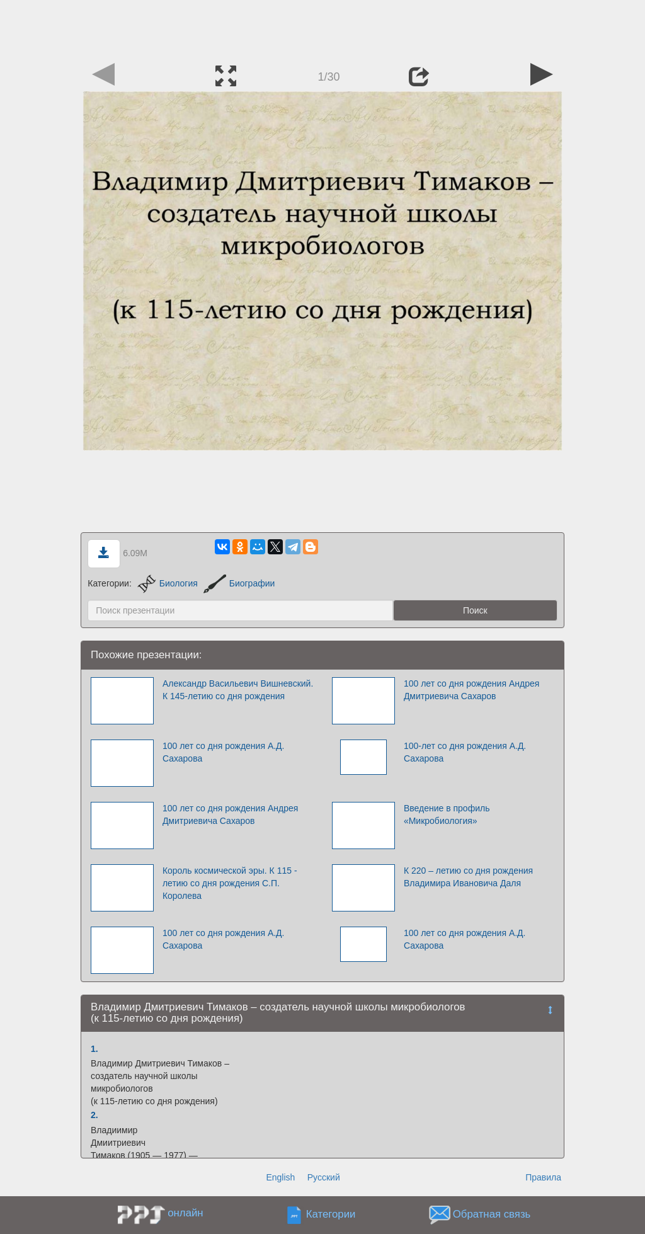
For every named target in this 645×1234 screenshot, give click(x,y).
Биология (167, 583)
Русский (323, 1177)
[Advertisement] (322, 28)
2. (94, 1115)
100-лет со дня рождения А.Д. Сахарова (465, 752)
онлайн (185, 1213)
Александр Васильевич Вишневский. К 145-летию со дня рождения (238, 689)
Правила (543, 1177)
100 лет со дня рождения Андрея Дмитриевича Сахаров (471, 689)
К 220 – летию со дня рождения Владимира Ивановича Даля (468, 877)
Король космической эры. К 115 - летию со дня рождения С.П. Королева (230, 883)
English (280, 1177)
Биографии (239, 583)
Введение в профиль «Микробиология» (447, 814)
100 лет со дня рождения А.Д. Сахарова (224, 752)
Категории (331, 1214)
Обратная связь (492, 1214)
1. (94, 1049)
